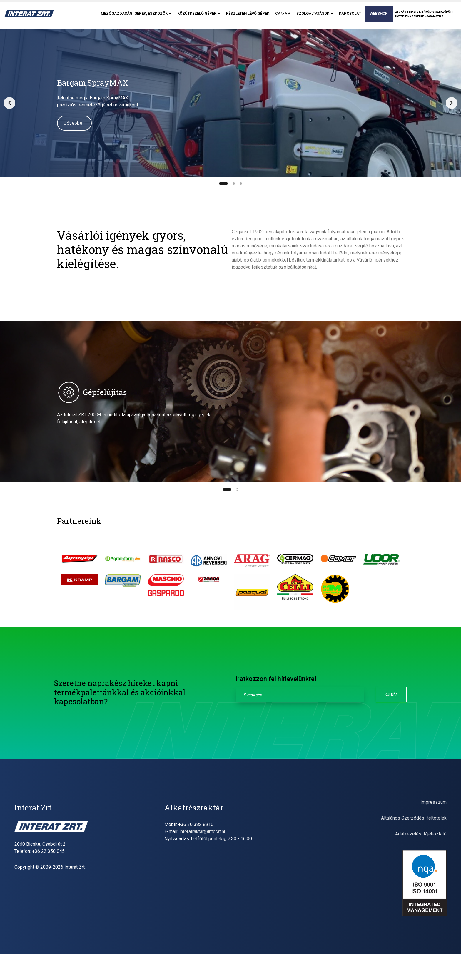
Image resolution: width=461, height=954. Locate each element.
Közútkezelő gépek (198, 17)
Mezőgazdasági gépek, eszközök (136, 17)
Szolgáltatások (314, 17)
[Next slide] (451, 103)
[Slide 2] (233, 183)
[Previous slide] (9, 103)
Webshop (379, 17)
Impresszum (433, 802)
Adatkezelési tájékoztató (421, 834)
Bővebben (74, 123)
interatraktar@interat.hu (202, 831)
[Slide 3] (240, 183)
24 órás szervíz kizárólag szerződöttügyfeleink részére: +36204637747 (424, 17)
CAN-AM (282, 17)
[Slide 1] (223, 183)
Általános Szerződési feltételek (414, 818)
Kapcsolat (350, 17)
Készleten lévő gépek (247, 17)
